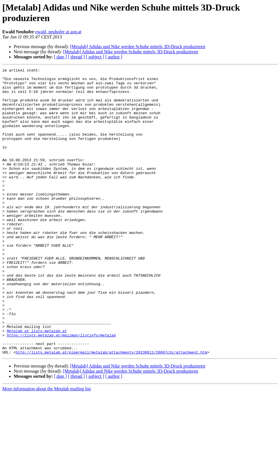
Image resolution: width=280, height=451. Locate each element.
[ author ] (113, 56)
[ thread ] (76, 56)
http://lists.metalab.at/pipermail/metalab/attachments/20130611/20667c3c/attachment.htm (111, 409)
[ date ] (60, 56)
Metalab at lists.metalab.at (37, 383)
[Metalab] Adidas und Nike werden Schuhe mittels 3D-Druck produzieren (137, 46)
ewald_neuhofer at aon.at (58, 31)
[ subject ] (95, 56)
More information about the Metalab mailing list (46, 446)
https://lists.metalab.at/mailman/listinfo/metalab (61, 388)
